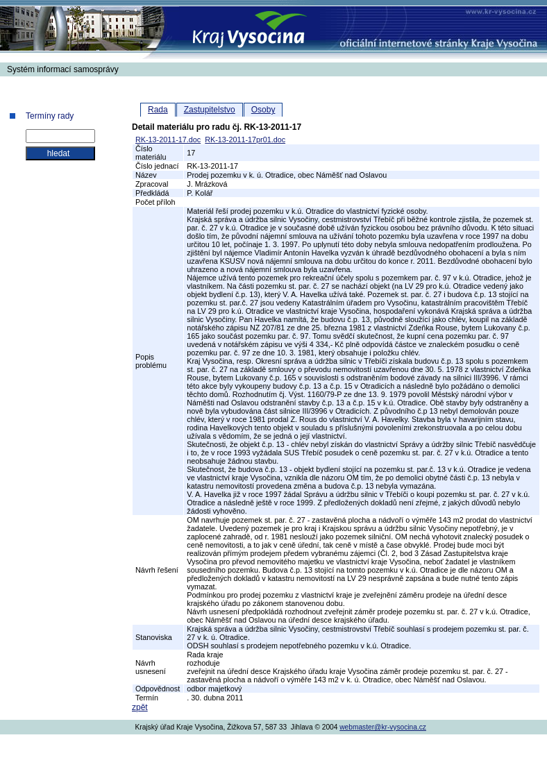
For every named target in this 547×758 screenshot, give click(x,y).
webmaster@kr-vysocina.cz (382, 727)
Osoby (263, 110)
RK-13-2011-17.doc (168, 139)
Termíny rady (50, 116)
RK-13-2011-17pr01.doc (245, 139)
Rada (158, 110)
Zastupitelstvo (209, 110)
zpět (140, 707)
